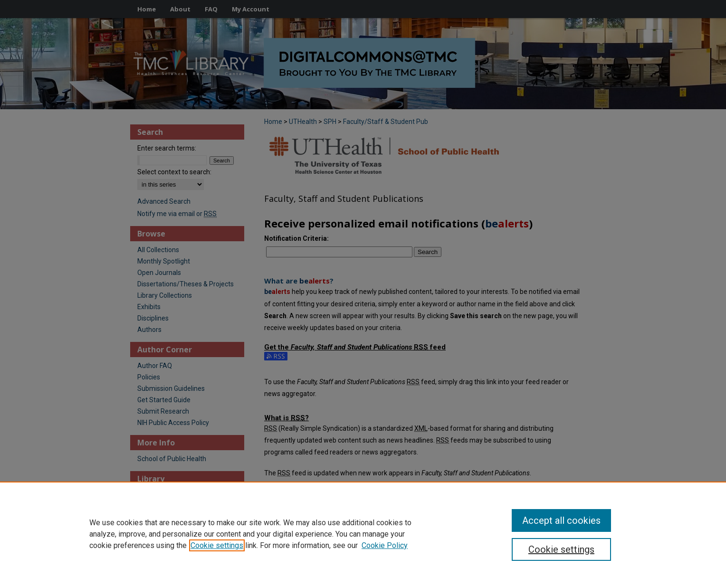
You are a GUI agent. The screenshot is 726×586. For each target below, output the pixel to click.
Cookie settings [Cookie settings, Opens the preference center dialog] (561, 549)
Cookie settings (217, 545)
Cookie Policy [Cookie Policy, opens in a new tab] (385, 545)
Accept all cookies (561, 520)
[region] (363, 534)
